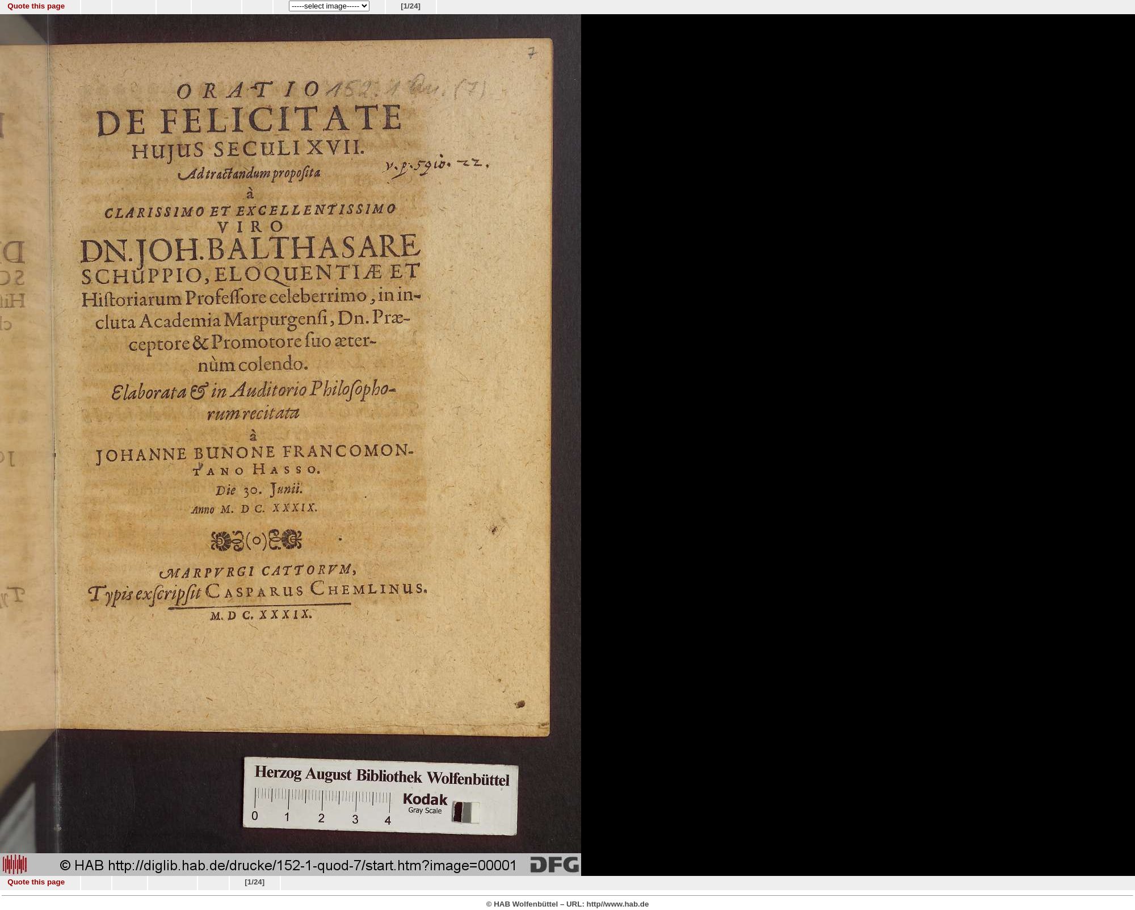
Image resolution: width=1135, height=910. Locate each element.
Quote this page (36, 6)
